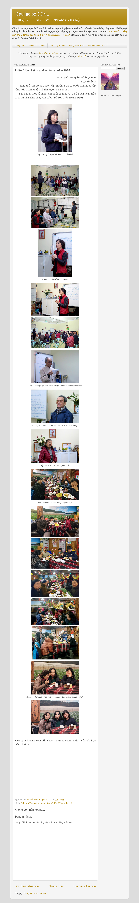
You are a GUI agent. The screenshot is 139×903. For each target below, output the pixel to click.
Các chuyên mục (57, 45)
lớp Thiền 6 (31, 803)
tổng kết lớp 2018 (54, 803)
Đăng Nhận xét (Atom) (35, 893)
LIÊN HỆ (81, 56)
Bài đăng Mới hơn (27, 886)
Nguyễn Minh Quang (37, 799)
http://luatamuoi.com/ (49, 53)
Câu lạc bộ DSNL (32, 14)
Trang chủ (19, 45)
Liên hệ (31, 45)
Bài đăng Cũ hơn (84, 886)
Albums (42, 45)
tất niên (41, 803)
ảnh (22, 803)
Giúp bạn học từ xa (96, 45)
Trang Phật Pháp (76, 45)
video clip (68, 803)
